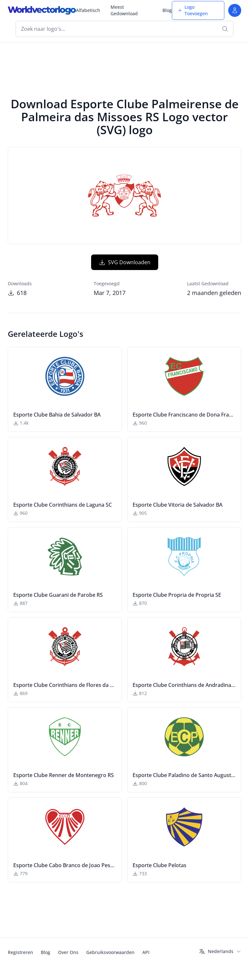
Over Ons (68, 952)
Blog (167, 10)
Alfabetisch (88, 10)
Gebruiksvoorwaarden (110, 952)
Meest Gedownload (124, 10)
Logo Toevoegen (192, 10)
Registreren (20, 952)
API (145, 952)
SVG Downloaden (124, 262)
